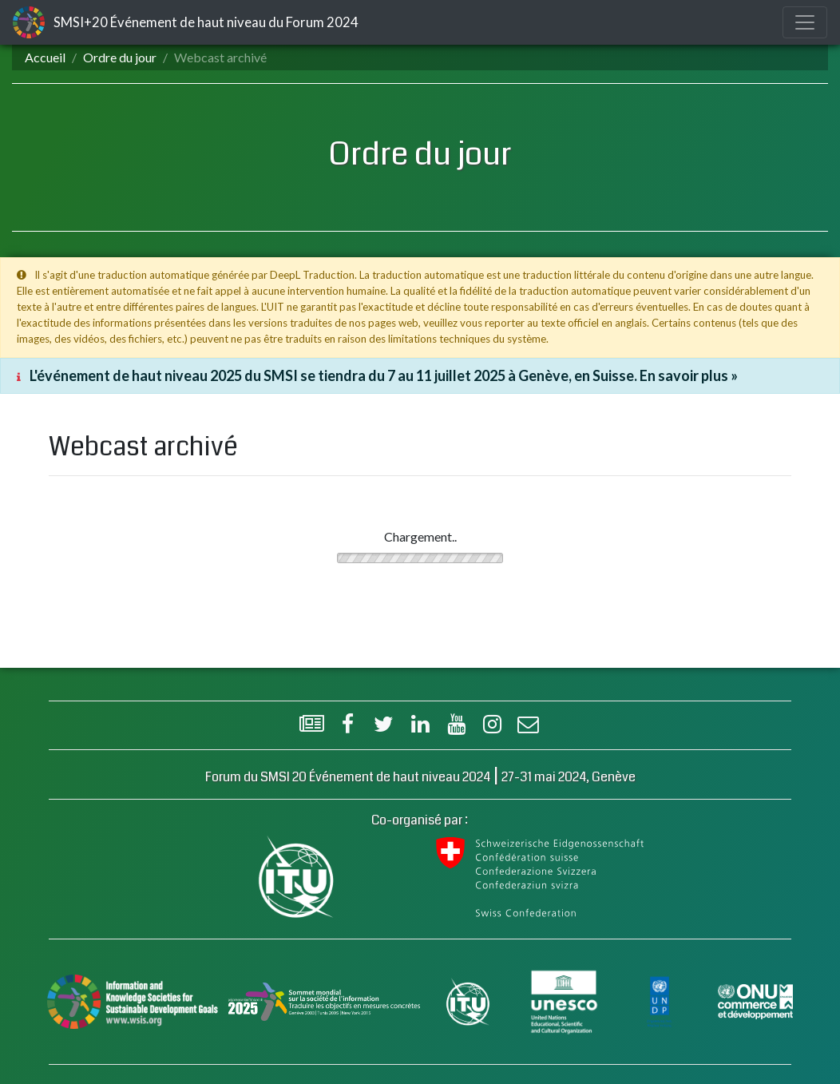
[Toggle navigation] (805, 22)
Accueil (45, 57)
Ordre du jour (120, 57)
